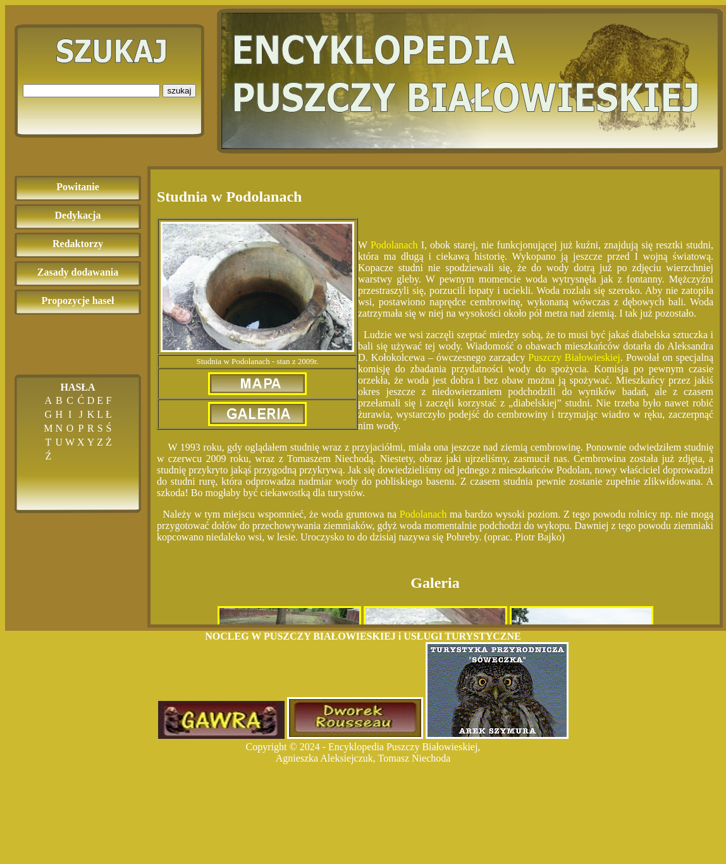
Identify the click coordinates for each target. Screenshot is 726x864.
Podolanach (394, 245)
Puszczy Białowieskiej (574, 357)
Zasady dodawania (78, 272)
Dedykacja (78, 215)
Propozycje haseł (78, 300)
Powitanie (77, 186)
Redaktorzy (77, 243)
